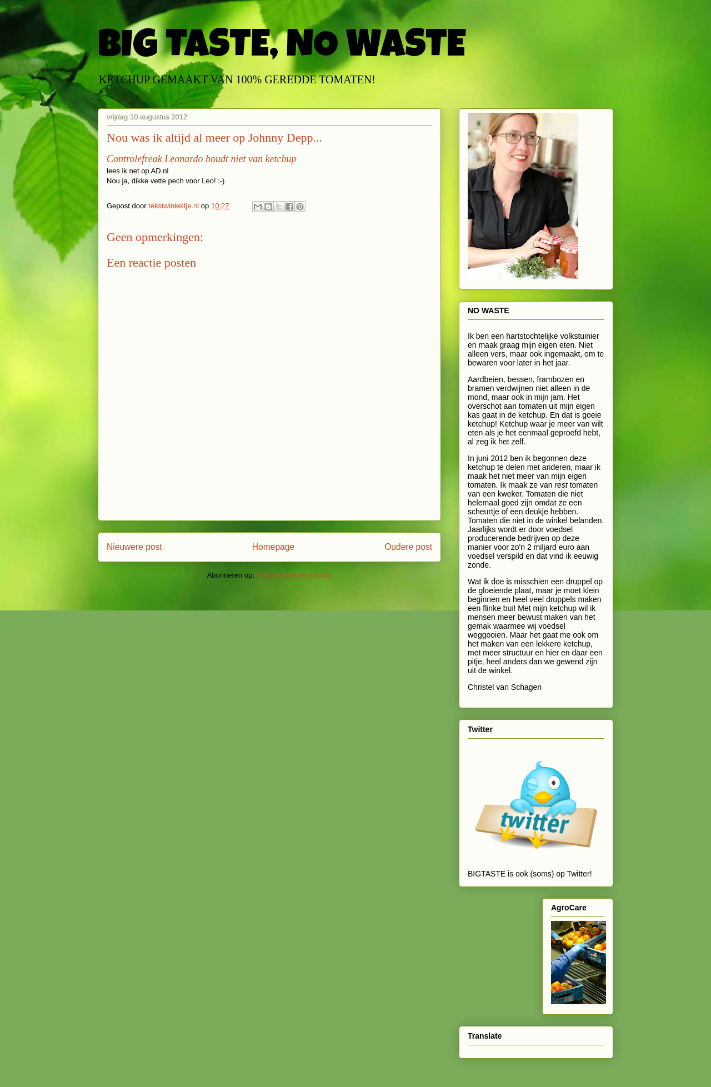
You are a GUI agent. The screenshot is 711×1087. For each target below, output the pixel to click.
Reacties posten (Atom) (294, 575)
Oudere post (408, 547)
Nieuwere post (134, 547)
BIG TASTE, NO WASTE (281, 48)
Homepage (273, 547)
